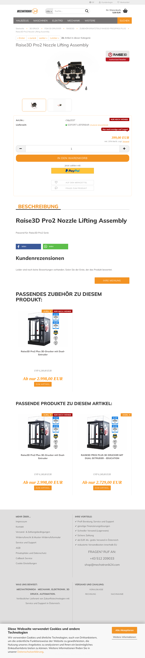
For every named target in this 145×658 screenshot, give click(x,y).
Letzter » (54, 38)
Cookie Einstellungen (26, 563)
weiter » (43, 38)
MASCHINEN (40, 20)
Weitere (90, 20)
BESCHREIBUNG (38, 206)
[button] (28, 246)
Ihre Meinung (112, 280)
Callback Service (24, 558)
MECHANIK (74, 20)
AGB (18, 547)
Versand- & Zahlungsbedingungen (33, 532)
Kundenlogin (106, 2)
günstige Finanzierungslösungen (93, 526)
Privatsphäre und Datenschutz (31, 553)
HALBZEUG (22, 20)
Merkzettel (123, 2)
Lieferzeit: (21, 124)
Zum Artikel (43, 384)
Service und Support (26, 542)
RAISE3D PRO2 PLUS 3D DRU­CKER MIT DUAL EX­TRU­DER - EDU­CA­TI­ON (102, 457)
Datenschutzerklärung (30, 651)
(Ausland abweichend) (99, 125)
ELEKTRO (57, 20)
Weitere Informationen (124, 637)
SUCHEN (124, 20)
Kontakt (20, 526)
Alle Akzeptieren (124, 630)
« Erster (21, 38)
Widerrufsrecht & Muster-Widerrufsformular (38, 537)
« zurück (32, 38)
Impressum (21, 521)
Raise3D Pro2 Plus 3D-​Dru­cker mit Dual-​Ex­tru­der (43, 353)
